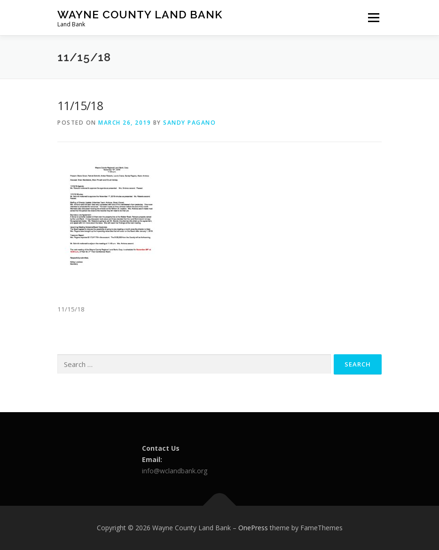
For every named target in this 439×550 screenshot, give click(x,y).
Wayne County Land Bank (139, 14)
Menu (373, 17)
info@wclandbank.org (174, 470)
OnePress (253, 527)
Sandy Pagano (189, 123)
